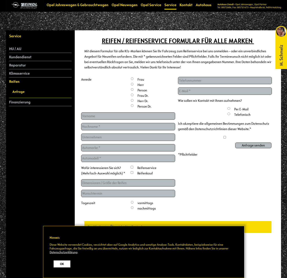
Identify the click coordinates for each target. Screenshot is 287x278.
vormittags (145, 203)
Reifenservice (146, 168)
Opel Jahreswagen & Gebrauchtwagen (77, 4)
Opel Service (151, 4)
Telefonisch (242, 115)
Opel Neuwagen (125, 4)
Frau (141, 79)
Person (142, 90)
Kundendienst (20, 56)
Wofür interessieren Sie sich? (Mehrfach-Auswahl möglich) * (103, 170)
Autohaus (203, 4)
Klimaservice (19, 73)
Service (170, 4)
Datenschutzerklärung (64, 252)
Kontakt (186, 4)
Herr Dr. (143, 101)
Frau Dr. (143, 96)
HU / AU (15, 48)
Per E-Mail (241, 109)
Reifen (14, 81)
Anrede (86, 79)
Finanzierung (19, 102)
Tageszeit (88, 203)
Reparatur (17, 65)
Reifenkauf (145, 173)
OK (62, 264)
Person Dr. (144, 106)
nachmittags (147, 208)
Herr (141, 85)
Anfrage (18, 91)
